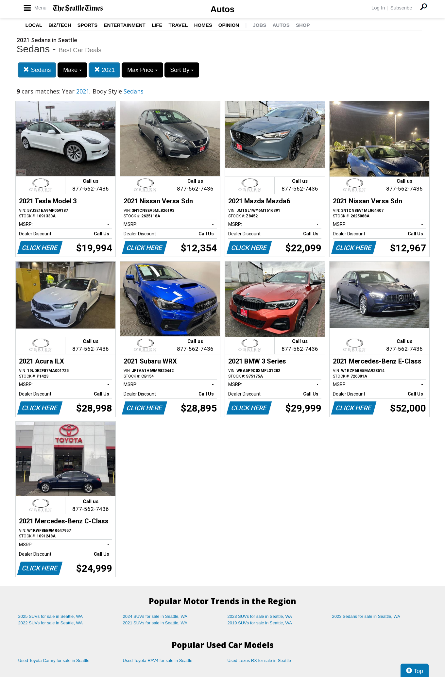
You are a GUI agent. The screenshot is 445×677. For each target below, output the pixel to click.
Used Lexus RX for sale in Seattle (259, 660)
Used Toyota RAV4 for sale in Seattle (158, 660)
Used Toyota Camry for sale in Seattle (54, 660)
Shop (303, 25)
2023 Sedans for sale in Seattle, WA (366, 616)
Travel (178, 25)
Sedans (37, 69)
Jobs (259, 25)
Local (34, 25)
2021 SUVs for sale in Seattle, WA (155, 622)
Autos (223, 9)
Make (72, 70)
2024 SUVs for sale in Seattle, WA (155, 616)
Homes (203, 25)
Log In (378, 7)
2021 (104, 69)
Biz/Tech (59, 25)
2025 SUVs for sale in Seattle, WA (50, 616)
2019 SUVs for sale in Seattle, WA (260, 622)
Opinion (228, 25)
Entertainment (124, 25)
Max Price (142, 70)
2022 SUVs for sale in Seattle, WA (50, 622)
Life (157, 25)
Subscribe (401, 7)
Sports (87, 25)
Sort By (182, 70)
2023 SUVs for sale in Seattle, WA (260, 616)
